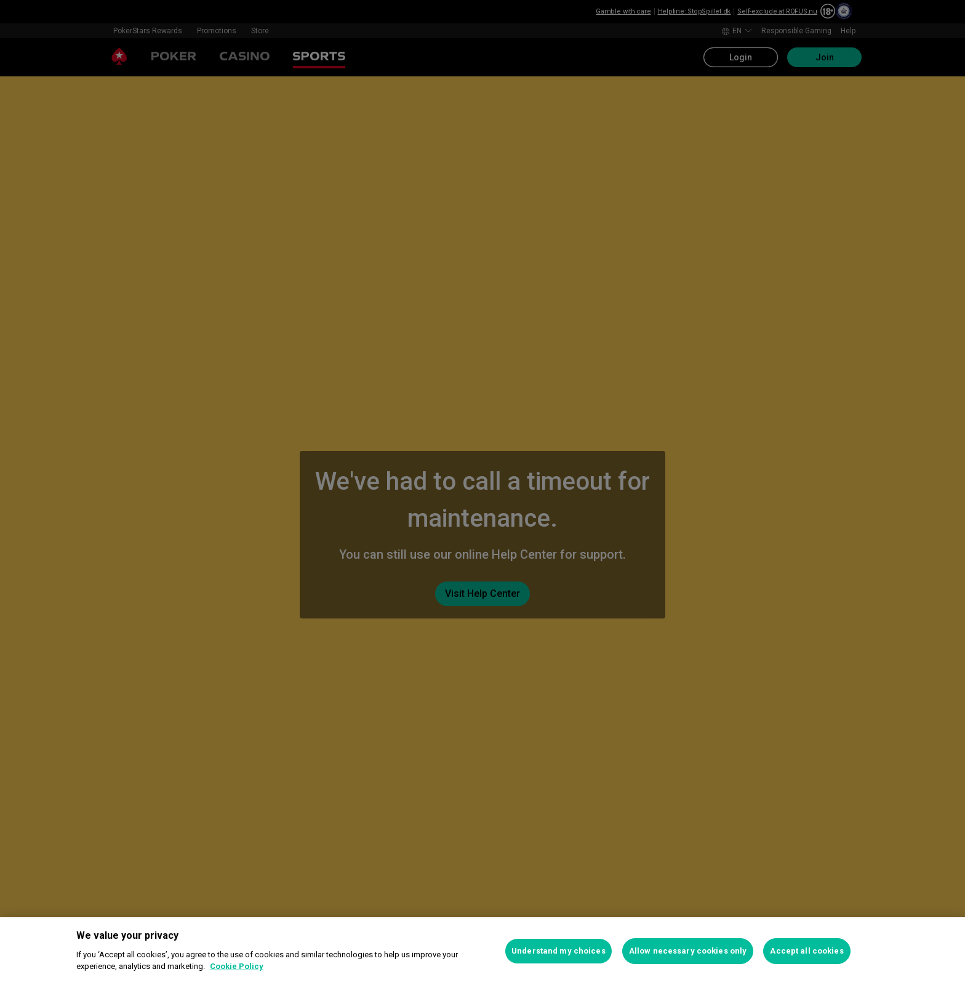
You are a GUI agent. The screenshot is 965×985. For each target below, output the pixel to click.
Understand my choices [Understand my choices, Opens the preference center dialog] (558, 950)
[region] (482, 951)
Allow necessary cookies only (688, 950)
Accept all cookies (806, 950)
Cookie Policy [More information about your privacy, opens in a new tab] (236, 966)
